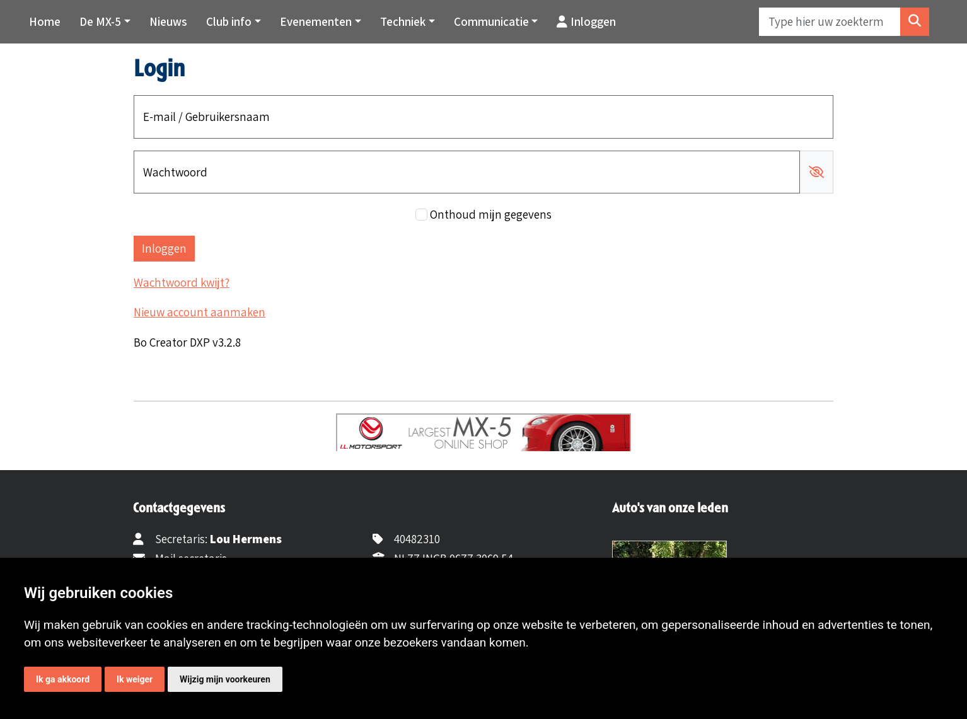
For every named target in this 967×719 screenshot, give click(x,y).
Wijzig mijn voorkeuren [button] (225, 679)
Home (45, 21)
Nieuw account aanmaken (199, 311)
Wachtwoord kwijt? (181, 282)
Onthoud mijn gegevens (491, 214)
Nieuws (168, 21)
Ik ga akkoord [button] (63, 679)
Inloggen (586, 21)
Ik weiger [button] (135, 679)
